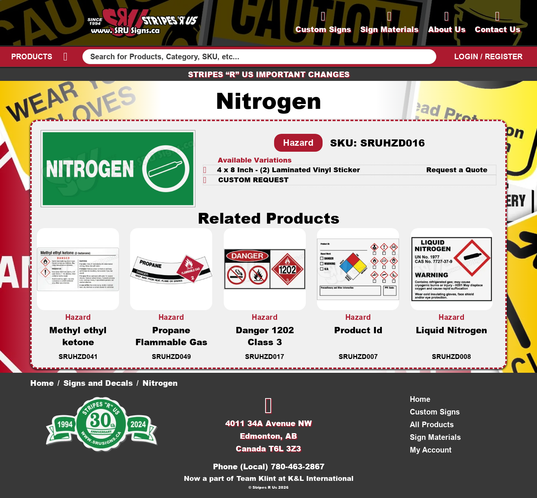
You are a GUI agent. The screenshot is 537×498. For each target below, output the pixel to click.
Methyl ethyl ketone (78, 336)
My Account (431, 450)
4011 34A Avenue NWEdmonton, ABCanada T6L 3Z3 (268, 436)
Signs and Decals (98, 383)
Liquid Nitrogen (451, 330)
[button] (349, 169)
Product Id (358, 330)
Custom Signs (435, 412)
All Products (432, 424)
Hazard (298, 143)
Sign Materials (435, 437)
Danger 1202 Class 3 (265, 336)
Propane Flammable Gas (171, 336)
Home (42, 383)
